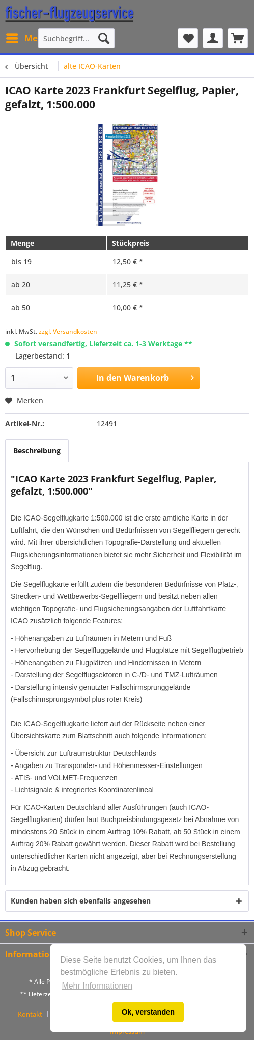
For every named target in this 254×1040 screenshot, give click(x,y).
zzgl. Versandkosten (68, 331)
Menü (27, 37)
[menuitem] (27, 38)
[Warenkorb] (238, 38)
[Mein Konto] (213, 38)
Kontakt (30, 1014)
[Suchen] (104, 38)
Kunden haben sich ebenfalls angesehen (81, 901)
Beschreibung (37, 450)
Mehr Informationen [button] (97, 985)
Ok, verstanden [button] (148, 1012)
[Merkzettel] (188, 38)
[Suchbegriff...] (76, 38)
